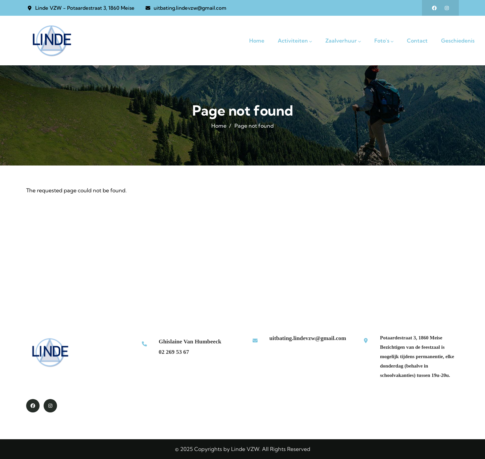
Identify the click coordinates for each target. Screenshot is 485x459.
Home (218, 125)
